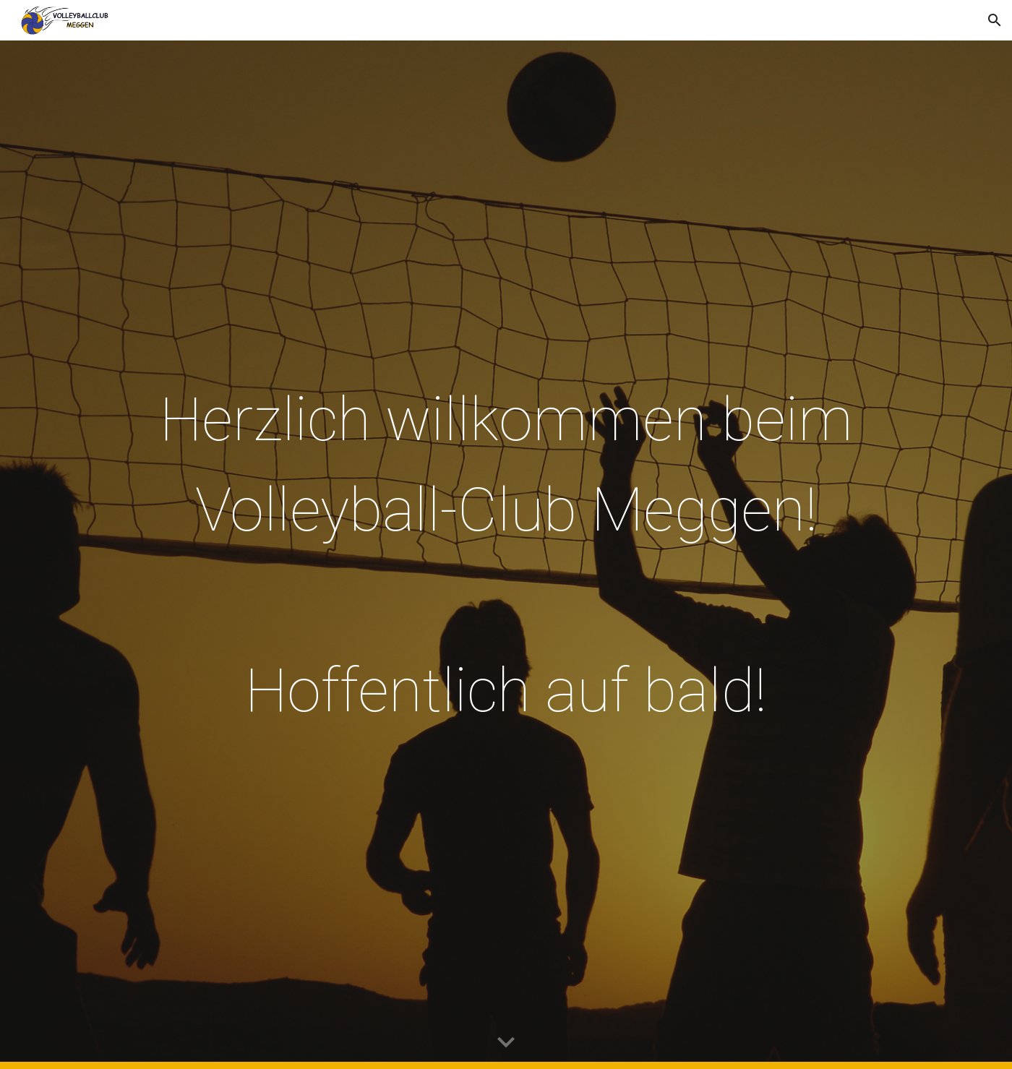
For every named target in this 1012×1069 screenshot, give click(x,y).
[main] (506, 555)
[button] (994, 20)
